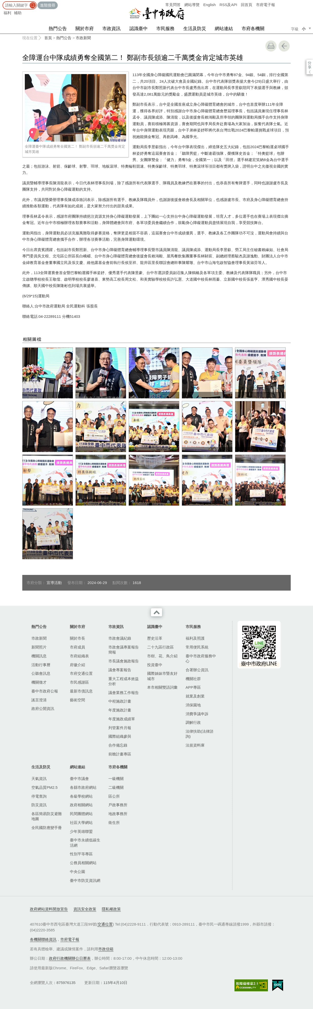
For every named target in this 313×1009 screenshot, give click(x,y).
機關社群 (193, 679)
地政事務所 (117, 814)
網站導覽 (192, 5)
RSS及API (228, 5)
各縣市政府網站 (83, 787)
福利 (7, 13)
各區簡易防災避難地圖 (46, 816)
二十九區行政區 (160, 647)
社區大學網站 (81, 822)
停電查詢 (39, 796)
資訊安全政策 (84, 909)
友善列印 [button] (271, 46)
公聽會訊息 (40, 673)
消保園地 (193, 705)
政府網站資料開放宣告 (49, 909)
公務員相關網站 (83, 863)
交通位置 (105, 924)
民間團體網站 (81, 814)
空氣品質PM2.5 (44, 787)
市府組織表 (79, 656)
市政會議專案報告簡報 (123, 649)
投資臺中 (154, 665)
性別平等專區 (81, 854)
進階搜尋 (47, 5)
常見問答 (173, 5)
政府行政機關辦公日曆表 (70, 958)
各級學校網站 (81, 796)
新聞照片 (39, 647)
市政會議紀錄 (119, 638)
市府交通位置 (81, 673)
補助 (18, 13)
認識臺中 (138, 28)
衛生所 (114, 822)
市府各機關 (253, 28)
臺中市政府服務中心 (201, 658)
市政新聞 (83, 38)
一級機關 (116, 778)
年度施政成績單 (121, 719)
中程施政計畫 (119, 701)
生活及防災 (194, 28)
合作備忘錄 (117, 745)
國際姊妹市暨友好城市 (162, 676)
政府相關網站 (81, 805)
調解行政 (193, 722)
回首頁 (246, 5)
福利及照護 (195, 638)
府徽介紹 (77, 665)
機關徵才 (39, 682)
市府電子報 (265, 5)
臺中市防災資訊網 (85, 880)
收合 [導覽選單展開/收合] (156, 612)
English (209, 5)
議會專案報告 (119, 670)
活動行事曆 (40, 665)
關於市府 (84, 28)
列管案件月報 (119, 728)
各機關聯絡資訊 (43, 939)
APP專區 (193, 687)
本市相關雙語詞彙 (162, 687)
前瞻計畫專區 (119, 754)
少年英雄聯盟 (81, 831)
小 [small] (304, 29)
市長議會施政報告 (123, 661)
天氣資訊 (39, 778)
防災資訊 (39, 805)
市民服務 (165, 28)
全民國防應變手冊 (46, 827)
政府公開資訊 (42, 708)
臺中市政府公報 (44, 691)
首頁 (48, 38)
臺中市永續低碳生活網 (85, 842)
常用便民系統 (197, 647)
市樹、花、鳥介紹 (162, 656)
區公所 (114, 796)
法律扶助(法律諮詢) (199, 733)
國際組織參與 (119, 736)
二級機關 (116, 787)
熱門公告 (58, 28)
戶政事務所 (117, 805)
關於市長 (77, 638)
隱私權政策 (111, 909)
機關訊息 (39, 656)
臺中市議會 (79, 778)
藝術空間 (77, 700)
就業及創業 (195, 696)
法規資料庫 (195, 745)
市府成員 (77, 647)
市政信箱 (105, 949)
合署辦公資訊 (197, 670)
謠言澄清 (39, 700)
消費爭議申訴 (197, 714)
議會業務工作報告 (123, 692)
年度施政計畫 (119, 710)
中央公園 (77, 871)
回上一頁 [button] (284, 46)
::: (1, 2)
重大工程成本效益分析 (123, 681)
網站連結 (224, 28)
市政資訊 (111, 28)
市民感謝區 (79, 682)
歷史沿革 (154, 638)
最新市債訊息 (81, 691)
